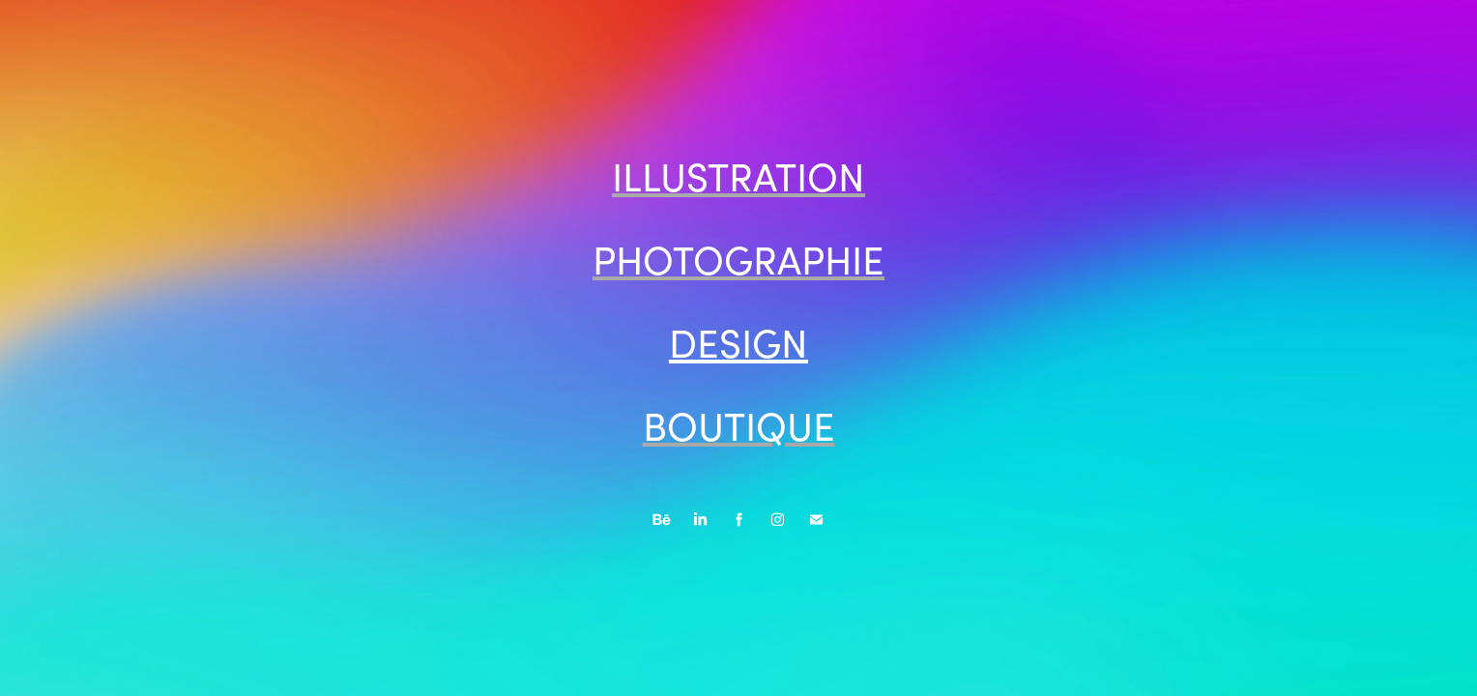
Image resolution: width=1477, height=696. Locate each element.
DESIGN (738, 342)
